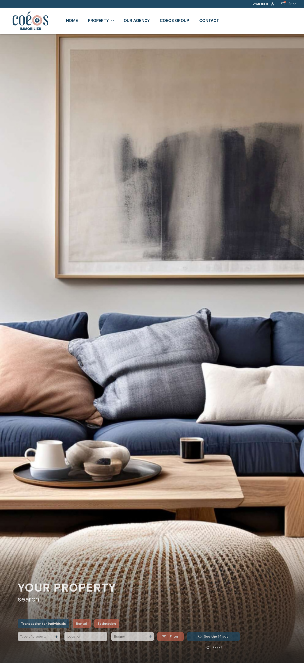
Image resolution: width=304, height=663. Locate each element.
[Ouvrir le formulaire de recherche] (170, 641)
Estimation (107, 628)
